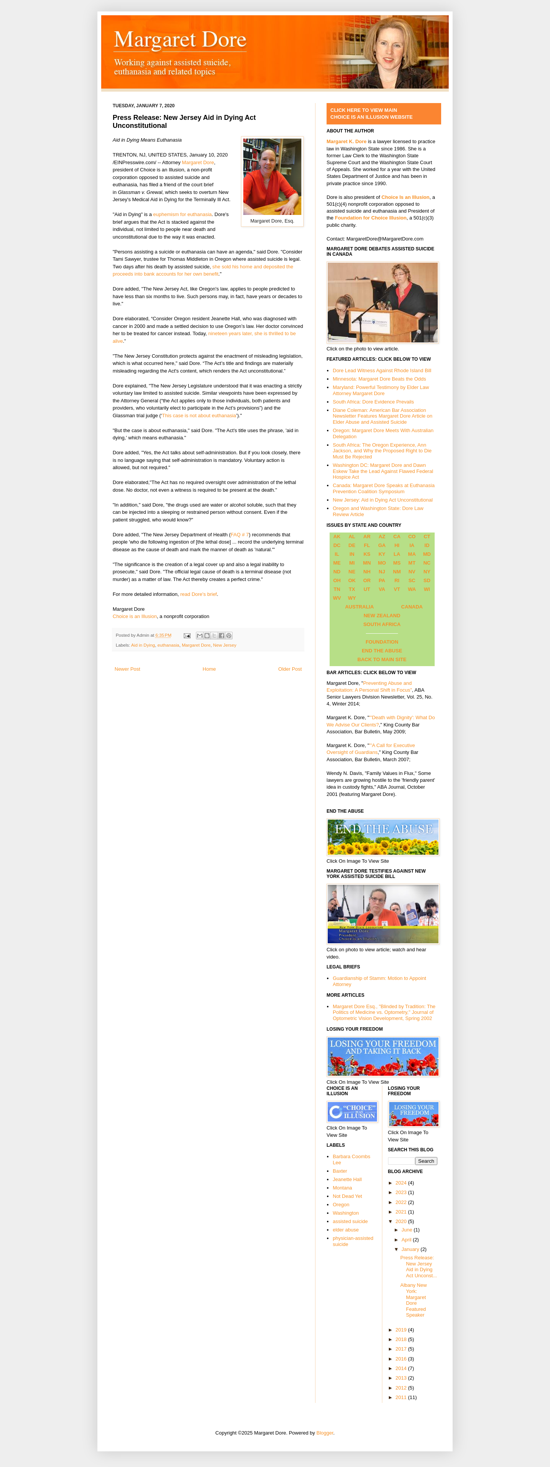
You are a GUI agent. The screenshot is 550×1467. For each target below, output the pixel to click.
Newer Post (127, 669)
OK (352, 580)
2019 (402, 1330)
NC (426, 563)
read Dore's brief (198, 594)
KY (382, 554)
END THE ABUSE (382, 651)
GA (382, 545)
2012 (402, 1388)
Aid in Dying (143, 644)
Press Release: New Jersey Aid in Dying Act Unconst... (418, 1266)
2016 (402, 1359)
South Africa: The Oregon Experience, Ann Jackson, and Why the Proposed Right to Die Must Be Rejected (382, 451)
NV (411, 572)
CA (397, 536)
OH (337, 580)
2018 (402, 1339)
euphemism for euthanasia (182, 214)
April (407, 1240)
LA (397, 554)
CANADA (411, 607)
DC (337, 545)
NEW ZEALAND (382, 615)
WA (412, 589)
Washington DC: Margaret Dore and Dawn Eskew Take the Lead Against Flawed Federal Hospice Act (383, 471)
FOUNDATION (382, 642)
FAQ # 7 (240, 534)
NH (366, 572)
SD (427, 580)
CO (412, 536)
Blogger (324, 1433)
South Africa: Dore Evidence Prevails (373, 402)
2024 (402, 1183)
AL (352, 536)
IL (337, 554)
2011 (402, 1397)
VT (397, 589)
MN (367, 563)
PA (382, 580)
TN (336, 589)
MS (397, 563)
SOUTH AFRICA (382, 624)
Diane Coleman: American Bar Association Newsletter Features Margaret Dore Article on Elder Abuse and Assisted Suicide (382, 416)
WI (427, 589)
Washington (346, 1213)
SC (411, 580)
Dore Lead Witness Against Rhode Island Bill (382, 370)
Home (209, 669)
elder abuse (346, 1230)
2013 (402, 1378)
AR (366, 536)
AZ (382, 536)
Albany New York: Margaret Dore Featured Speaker (413, 1300)
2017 (402, 1349)
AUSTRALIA (359, 607)
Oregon (341, 1204)
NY (427, 572)
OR (367, 580)
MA (412, 554)
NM (397, 572)
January (411, 1249)
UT (367, 589)
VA (382, 589)
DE (351, 545)
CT (427, 536)
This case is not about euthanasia (199, 415)
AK (337, 536)
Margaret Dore (198, 162)
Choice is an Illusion (135, 616)
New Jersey (224, 644)
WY (352, 598)
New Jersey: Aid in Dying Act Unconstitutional (383, 500)
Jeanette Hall (347, 1179)
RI (397, 580)
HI (397, 545)
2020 (402, 1221)
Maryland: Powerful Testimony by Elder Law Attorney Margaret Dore (381, 390)
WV (337, 598)
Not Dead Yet (347, 1196)
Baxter (340, 1171)
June (407, 1230)
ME (337, 563)
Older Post (290, 669)
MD (427, 554)
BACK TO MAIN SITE (382, 659)
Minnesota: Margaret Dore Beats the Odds (379, 379)
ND (337, 572)
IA (411, 545)
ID (426, 545)
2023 (402, 1192)
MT (412, 563)
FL (367, 545)
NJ (382, 572)
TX (352, 589)
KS (367, 554)
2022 (402, 1202)
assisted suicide (350, 1221)
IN (351, 554)
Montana (342, 1188)
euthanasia (168, 644)
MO (382, 563)
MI (351, 563)
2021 (402, 1212)
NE (351, 572)
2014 (402, 1368)
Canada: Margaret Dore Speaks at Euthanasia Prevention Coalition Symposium (384, 488)
